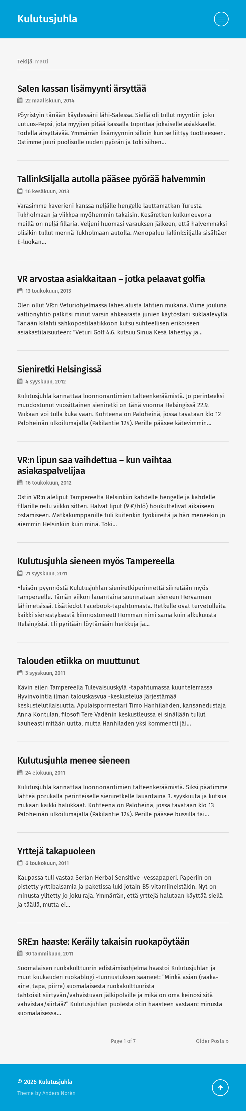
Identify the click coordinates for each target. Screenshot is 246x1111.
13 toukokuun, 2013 (48, 291)
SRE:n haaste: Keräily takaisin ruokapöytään (103, 941)
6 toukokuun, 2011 (47, 863)
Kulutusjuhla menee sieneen (73, 760)
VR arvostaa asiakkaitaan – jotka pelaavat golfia (111, 279)
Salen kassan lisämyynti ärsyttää (81, 88)
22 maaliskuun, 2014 (49, 100)
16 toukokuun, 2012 (48, 483)
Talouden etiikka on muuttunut (78, 661)
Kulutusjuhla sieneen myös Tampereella (96, 561)
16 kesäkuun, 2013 (47, 191)
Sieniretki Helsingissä (59, 369)
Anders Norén (58, 1093)
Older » (212, 1041)
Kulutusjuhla (47, 19)
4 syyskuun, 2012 (45, 381)
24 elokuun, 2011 (45, 773)
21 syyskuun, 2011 (46, 573)
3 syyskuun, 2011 (45, 673)
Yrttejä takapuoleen (56, 851)
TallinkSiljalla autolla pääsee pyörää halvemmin (111, 179)
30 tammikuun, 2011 (49, 953)
